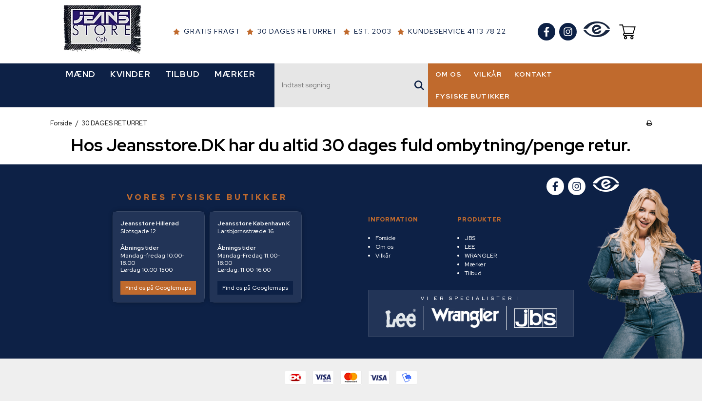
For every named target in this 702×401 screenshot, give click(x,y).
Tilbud (473, 273)
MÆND (81, 74)
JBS (470, 238)
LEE (470, 247)
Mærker (475, 264)
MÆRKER (235, 74)
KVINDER (130, 74)
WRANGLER (481, 256)
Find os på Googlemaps (158, 288)
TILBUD (182, 74)
